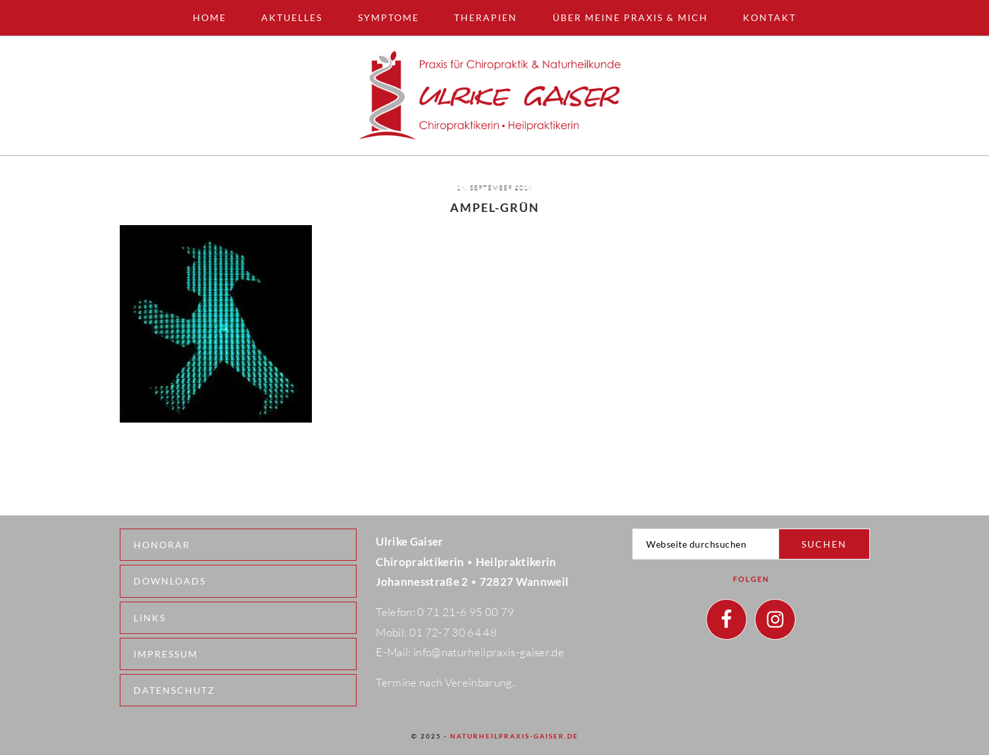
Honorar (162, 544)
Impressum (166, 654)
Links (150, 617)
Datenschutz (174, 690)
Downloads (170, 580)
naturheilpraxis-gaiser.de (514, 736)
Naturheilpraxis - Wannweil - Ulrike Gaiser (494, 95)
